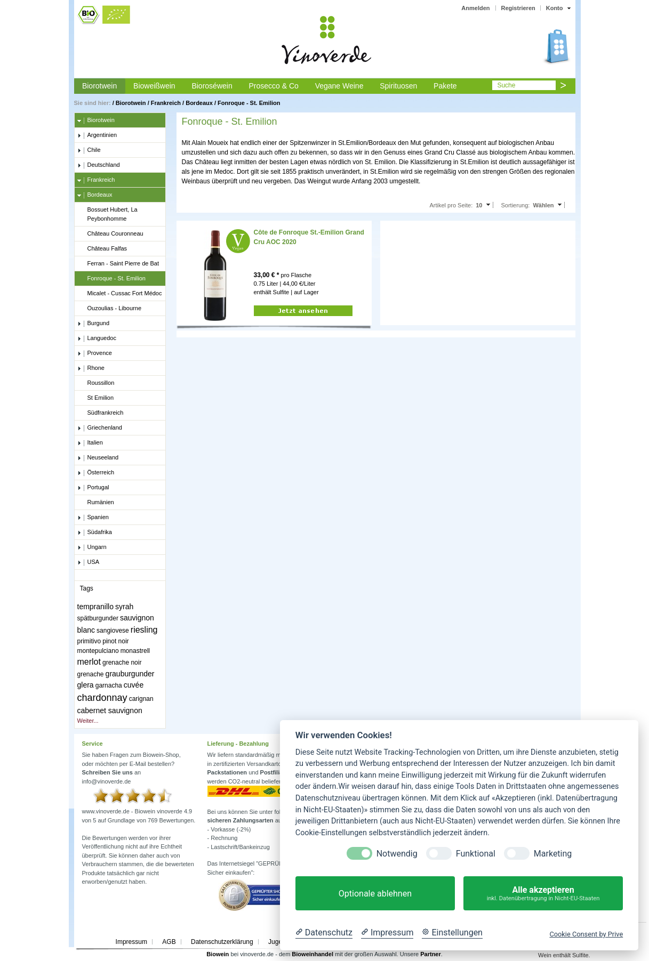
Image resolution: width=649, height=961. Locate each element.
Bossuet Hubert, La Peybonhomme (107, 214)
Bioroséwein (211, 86)
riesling (144, 629)
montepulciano (98, 651)
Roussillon (96, 383)
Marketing (553, 854)
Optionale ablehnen (375, 894)
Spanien (93, 517)
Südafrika (94, 532)
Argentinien (97, 135)
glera (85, 685)
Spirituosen (398, 86)
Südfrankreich (100, 413)
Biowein (217, 954)
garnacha (108, 685)
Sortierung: (515, 205)
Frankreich (166, 103)
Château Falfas (102, 249)
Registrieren (518, 8)
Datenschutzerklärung (222, 942)
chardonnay (102, 697)
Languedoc (96, 338)
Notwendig (397, 854)
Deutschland (98, 165)
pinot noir (115, 641)
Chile (89, 150)
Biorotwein (99, 86)
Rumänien (95, 502)
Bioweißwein (154, 86)
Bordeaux (199, 103)
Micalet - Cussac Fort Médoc (119, 293)
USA (88, 562)
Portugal (93, 487)
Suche (506, 85)
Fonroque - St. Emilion (249, 103)
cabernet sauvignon (109, 710)
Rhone (91, 368)
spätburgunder (97, 618)
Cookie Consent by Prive (586, 934)
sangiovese (113, 630)
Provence (94, 353)
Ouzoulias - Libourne (109, 308)
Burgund (93, 323)
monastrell (135, 651)
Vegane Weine (339, 86)
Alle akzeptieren (543, 893)
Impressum (131, 942)
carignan (141, 698)
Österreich (96, 473)
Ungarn (92, 547)
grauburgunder (130, 673)
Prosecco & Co (273, 86)
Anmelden (475, 8)
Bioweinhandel (312, 954)
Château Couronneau (110, 234)
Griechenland (99, 428)
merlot (89, 661)
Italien (90, 443)
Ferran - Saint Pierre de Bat (118, 264)
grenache (90, 674)
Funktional (475, 854)
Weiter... (88, 720)
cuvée (133, 685)
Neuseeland (98, 458)
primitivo (89, 641)
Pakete (445, 86)
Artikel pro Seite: (450, 205)
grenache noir (121, 662)
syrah (124, 606)
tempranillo (95, 606)
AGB (168, 942)
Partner (430, 954)
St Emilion (95, 398)
